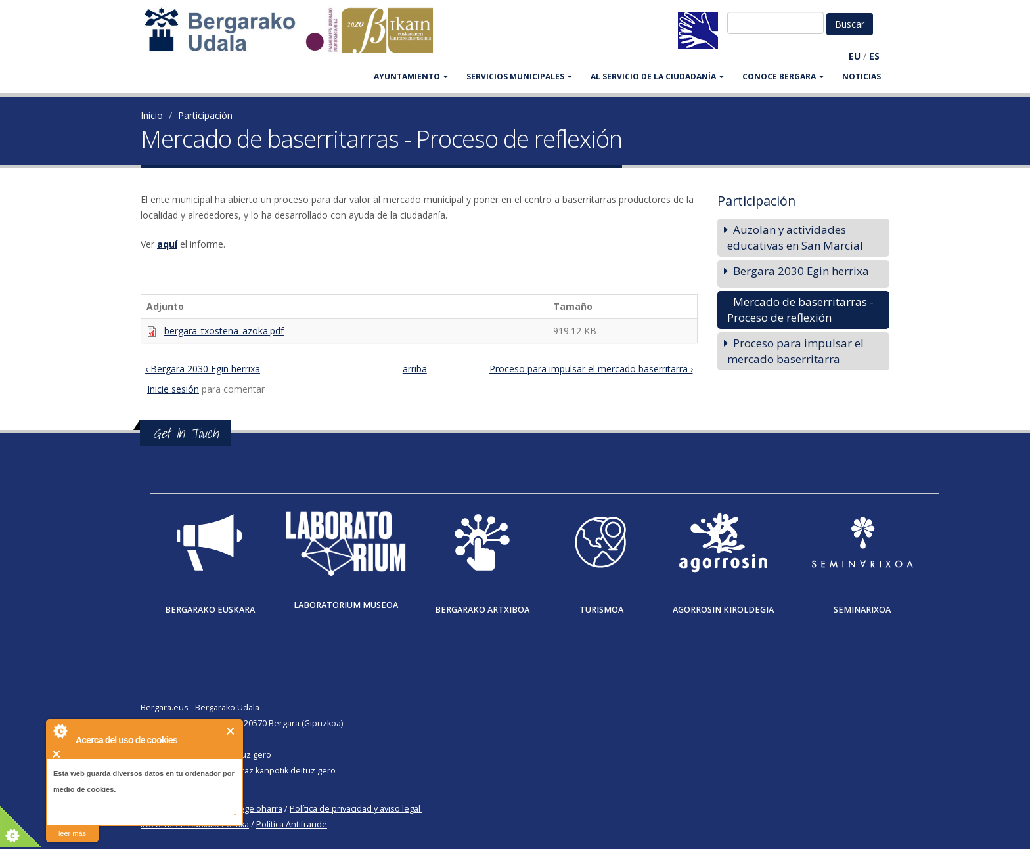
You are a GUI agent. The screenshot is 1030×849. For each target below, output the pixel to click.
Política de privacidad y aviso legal (355, 808)
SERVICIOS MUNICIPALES (519, 76)
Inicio (152, 115)
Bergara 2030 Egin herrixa (801, 270)
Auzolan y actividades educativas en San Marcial (795, 237)
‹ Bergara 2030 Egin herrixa (202, 368)
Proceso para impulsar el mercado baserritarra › (591, 368)
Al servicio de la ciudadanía (657, 76)
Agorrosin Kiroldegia (723, 609)
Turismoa (601, 609)
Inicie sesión (173, 389)
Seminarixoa (862, 609)
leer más (72, 833)
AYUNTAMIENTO (411, 76)
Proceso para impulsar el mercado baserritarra (795, 351)
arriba (413, 368)
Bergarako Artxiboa (482, 609)
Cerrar (231, 731)
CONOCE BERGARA (783, 76)
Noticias (861, 76)
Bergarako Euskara (210, 609)
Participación (205, 115)
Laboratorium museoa (346, 605)
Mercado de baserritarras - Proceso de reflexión (800, 309)
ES (874, 56)
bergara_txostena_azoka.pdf (224, 330)
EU (855, 56)
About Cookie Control (60, 731)
